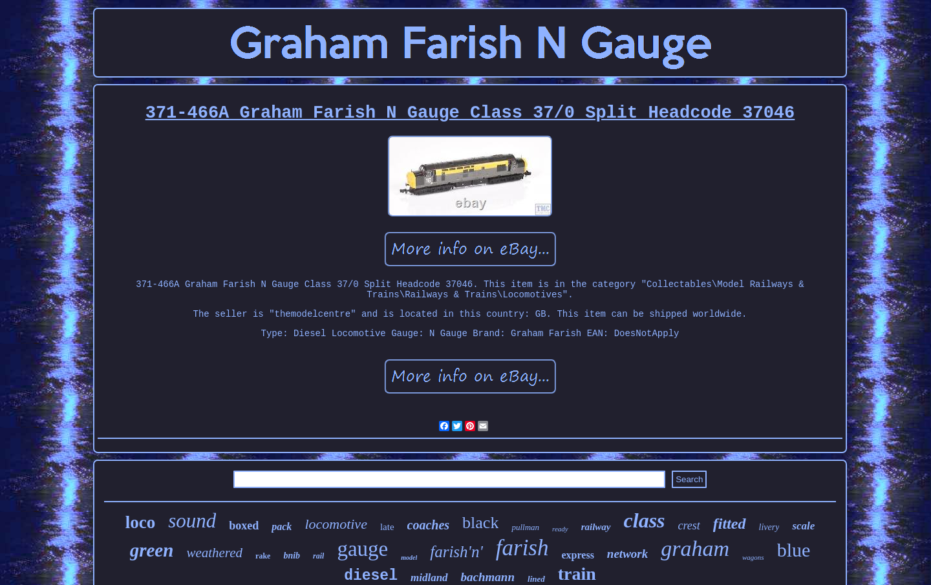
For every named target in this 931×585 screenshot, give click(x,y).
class (644, 520)
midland (429, 577)
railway (596, 527)
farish (522, 547)
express (577, 554)
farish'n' (456, 551)
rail (318, 555)
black (480, 522)
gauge (362, 548)
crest (689, 525)
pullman (525, 527)
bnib (291, 555)
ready (560, 529)
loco (140, 522)
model (409, 557)
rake (262, 555)
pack (282, 526)
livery (769, 527)
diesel (371, 576)
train (577, 574)
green (152, 550)
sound (192, 520)
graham (695, 548)
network (627, 553)
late (387, 527)
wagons (753, 557)
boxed (244, 525)
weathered (214, 552)
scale (803, 526)
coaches (428, 525)
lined (536, 579)
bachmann (488, 577)
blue (794, 549)
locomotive (336, 524)
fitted (729, 523)
